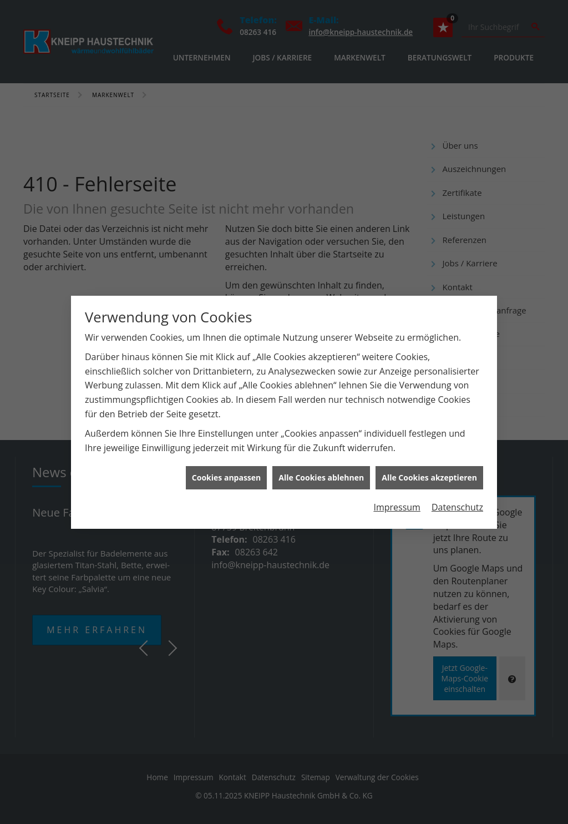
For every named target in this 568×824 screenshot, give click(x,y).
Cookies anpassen (226, 469)
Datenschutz (457, 499)
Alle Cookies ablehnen (321, 469)
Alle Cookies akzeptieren (429, 469)
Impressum (396, 499)
